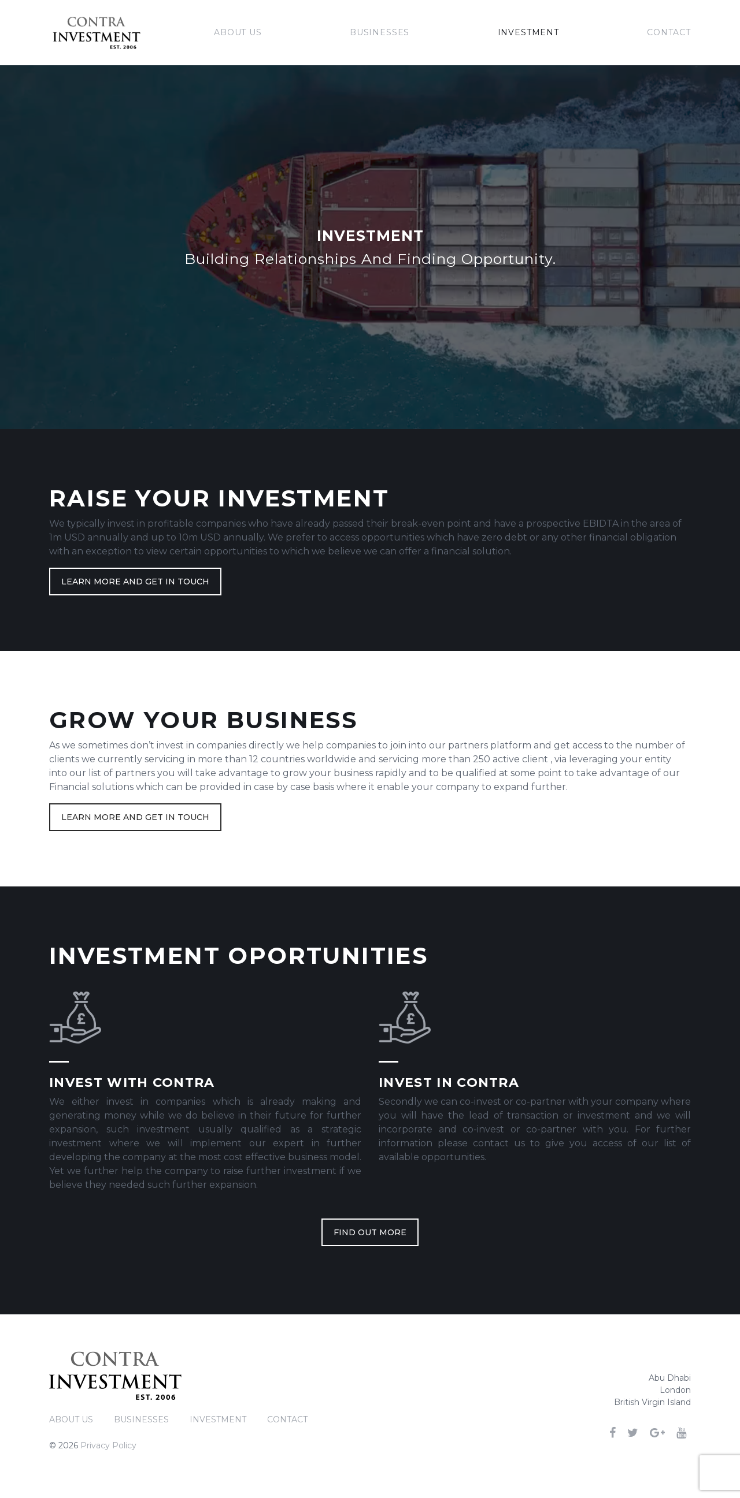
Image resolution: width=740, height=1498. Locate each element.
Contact (669, 32)
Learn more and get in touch (135, 581)
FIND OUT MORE (370, 1232)
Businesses (379, 32)
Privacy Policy (108, 1445)
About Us (238, 32)
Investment (528, 32)
